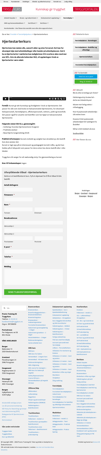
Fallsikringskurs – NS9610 (61, 326)
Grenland (84, 193)
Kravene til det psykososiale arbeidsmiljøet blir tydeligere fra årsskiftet (85, 122)
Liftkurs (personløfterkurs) (86, 407)
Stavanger (82, 196)
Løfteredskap (32, 394)
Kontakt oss (57, 2)
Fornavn (7, 213)
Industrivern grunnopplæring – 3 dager (38, 329)
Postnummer (8, 242)
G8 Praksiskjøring (83, 346)
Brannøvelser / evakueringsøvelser (34, 321)
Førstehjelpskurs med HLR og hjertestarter (87, 389)
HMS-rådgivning (33, 365)
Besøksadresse (10, 218)
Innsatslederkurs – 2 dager (37, 337)
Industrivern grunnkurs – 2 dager (37, 334)
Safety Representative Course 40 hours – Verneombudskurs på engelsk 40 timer (38, 379)
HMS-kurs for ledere (35, 354)
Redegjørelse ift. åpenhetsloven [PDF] (13, 415)
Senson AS (96, 442)
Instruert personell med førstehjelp (61, 344)
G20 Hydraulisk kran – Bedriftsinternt (84, 353)
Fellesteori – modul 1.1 (36, 419)
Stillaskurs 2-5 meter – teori (62, 361)
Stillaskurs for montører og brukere (62, 352)
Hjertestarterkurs (59, 407)
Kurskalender (15, 2)
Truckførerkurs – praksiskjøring (34, 433)
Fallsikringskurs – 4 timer (61, 329)
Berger (77, 193)
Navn (7, 204)
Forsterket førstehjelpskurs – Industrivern (63, 393)
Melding (7, 266)
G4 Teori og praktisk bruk (85, 324)
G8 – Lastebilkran (82, 335)
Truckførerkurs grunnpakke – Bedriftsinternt (38, 423)
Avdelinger (26, 2)
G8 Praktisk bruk (82, 341)
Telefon (8, 257)
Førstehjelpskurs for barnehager (59, 398)
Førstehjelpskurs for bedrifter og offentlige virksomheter (63, 403)
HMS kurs (31, 351)
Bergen (90, 196)
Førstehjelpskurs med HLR (85, 385)
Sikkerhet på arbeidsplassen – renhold (87, 413)
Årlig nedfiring (57, 381)
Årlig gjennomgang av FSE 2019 (85, 435)
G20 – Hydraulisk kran (84, 349)
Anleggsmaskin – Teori (60, 421)
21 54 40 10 (13, 319)
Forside (13, 34)
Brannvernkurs (33, 310)
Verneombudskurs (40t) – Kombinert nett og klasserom (87, 429)
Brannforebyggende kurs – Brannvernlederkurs (37, 314)
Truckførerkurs (33, 416)
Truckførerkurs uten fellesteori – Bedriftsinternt (37, 428)
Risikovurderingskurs (35, 340)
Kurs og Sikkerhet (8, 437)
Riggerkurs (32, 397)
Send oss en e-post (86, 76)
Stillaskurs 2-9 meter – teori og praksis (62, 365)
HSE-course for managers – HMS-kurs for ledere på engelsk (37, 370)
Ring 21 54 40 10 (86, 81)
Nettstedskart (7, 420)
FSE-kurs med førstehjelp (61, 340)
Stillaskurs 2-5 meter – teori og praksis (62, 357)
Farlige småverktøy (59, 337)
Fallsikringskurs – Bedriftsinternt (34, 406)
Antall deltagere (11, 185)
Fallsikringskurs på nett (85, 379)
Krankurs (80, 310)
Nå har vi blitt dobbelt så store (84, 129)
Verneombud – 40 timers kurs (38, 359)
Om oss (6, 2)
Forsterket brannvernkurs (37, 325)
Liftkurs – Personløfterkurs (62, 348)
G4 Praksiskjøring (83, 332)
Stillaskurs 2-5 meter (84, 423)
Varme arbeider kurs (35, 343)
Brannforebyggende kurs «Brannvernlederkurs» (85, 366)
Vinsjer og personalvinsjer (37, 400)
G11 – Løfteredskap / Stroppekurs (84, 317)
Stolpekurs (56, 378)
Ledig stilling (68, 2)
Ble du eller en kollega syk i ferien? (85, 93)
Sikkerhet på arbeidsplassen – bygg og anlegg (87, 419)
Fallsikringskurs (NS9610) (36, 403)
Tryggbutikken (7, 434)
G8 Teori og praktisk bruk (85, 338)
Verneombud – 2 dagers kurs (37, 357)
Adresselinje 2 (9, 234)
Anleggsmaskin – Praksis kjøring (61, 431)
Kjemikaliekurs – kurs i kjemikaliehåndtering (60, 311)
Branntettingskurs (34, 317)
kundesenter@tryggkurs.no (12, 321)
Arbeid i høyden (82, 362)
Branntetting (81, 371)
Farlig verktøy (81, 382)
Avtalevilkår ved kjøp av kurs (11, 403)
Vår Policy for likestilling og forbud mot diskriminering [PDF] (14, 410)
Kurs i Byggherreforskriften (86, 404)
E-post (8, 247)
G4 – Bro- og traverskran (85, 321)
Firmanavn (9, 195)
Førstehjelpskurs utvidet (85, 393)
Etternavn (38, 213)
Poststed (38, 242)
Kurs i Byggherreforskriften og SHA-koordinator (62, 322)
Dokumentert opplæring (61, 315)
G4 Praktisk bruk (82, 326)
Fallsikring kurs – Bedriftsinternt (58, 333)
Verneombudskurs (83, 426)
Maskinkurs (56, 416)
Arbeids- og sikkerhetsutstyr (41, 2)
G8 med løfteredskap (84, 343)
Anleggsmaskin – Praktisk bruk (61, 425)
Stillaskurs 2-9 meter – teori (62, 369)
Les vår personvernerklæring (12, 406)
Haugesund (93, 193)
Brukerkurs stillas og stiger (62, 372)
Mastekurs (56, 375)
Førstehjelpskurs (25, 34)
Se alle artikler (78, 133)
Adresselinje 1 (9, 226)
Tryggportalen (7, 431)
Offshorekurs (32, 391)
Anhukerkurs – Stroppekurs (62, 318)
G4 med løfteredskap (84, 329)
